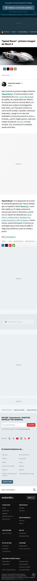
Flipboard (11, 69)
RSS (25, 438)
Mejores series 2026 (19, 410)
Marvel (14, 32)
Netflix (4, 462)
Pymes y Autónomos (24, 549)
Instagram (21, 438)
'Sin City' (20, 121)
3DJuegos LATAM (23, 561)
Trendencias (5, 546)
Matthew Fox (25, 217)
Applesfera (5, 513)
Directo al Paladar (7, 533)
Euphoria (4, 470)
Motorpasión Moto (24, 536)
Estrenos (4, 455)
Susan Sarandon (8, 220)
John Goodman (22, 220)
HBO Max (21, 470)
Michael (21, 466)
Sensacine (21, 520)
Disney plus (22, 458)
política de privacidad (24, 429)
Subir (29, 497)
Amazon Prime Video (8, 466)
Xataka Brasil (5, 564)
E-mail (15, 69)
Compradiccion (6, 551)
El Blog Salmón (23, 546)
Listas (21, 462)
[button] (15, 83)
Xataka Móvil (5, 511)
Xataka (4, 508)
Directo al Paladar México (9, 570)
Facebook (4, 69)
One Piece (6, 32)
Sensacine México (23, 564)
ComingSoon (10, 237)
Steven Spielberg (22, 32)
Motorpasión (22, 533)
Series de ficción (24, 455)
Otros (10, 241)
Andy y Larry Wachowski (23, 97)
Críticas (4, 458)
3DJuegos (21, 508)
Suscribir (31, 425)
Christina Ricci (13, 217)
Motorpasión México (24, 570)
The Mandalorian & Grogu (26, 473)
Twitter (8, 69)
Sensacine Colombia (24, 567)
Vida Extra (22, 511)
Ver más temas (7, 482)
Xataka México (6, 561)
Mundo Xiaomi (6, 519)
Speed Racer (31, 241)
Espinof (21, 523)
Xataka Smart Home (7, 516)
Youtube (17, 438)
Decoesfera (5, 549)
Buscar (34, 489)
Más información (20, 579)
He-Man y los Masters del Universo (9, 474)
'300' (10, 124)
